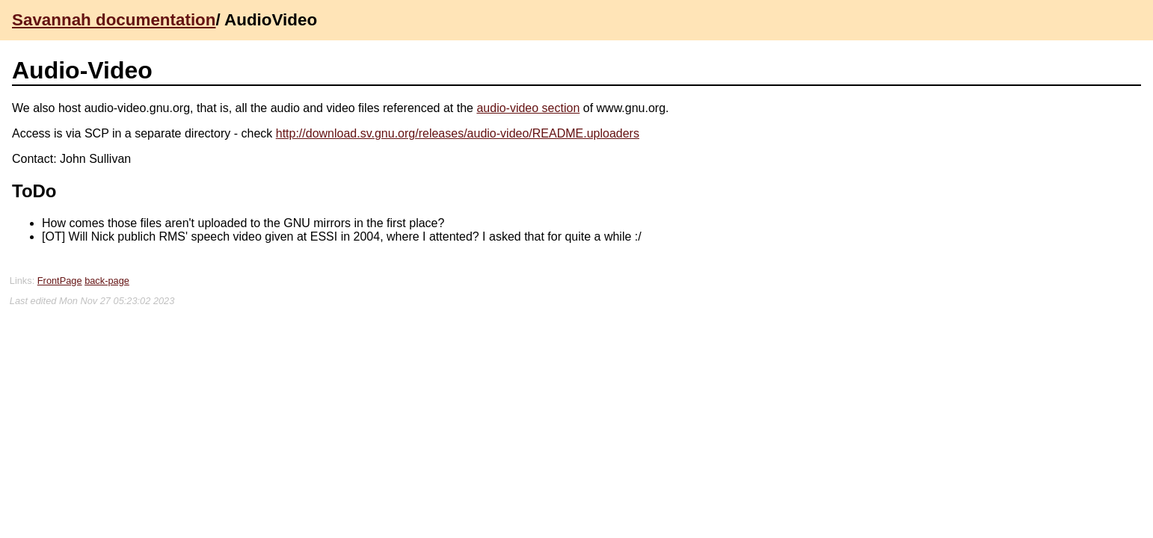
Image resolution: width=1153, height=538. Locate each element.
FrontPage (59, 280)
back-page (106, 280)
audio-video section (527, 108)
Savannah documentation (113, 19)
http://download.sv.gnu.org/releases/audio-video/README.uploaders (457, 133)
